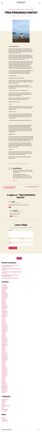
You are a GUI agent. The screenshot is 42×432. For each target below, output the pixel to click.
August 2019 (4, 345)
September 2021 (5, 315)
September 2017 (5, 374)
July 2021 (3, 317)
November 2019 (5, 341)
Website (10, 242)
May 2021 (3, 320)
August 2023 (4, 298)
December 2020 (5, 326)
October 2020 (4, 329)
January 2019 (4, 354)
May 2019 (3, 349)
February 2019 (4, 353)
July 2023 (3, 299)
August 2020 (4, 331)
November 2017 (5, 372)
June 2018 (4, 363)
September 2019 (5, 344)
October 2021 (4, 313)
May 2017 (3, 379)
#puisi (3, 406)
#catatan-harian (11, 9)
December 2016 (5, 386)
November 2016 (5, 387)
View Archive (15, 180)
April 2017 (3, 381)
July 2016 (3, 392)
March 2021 (4, 322)
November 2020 (5, 327)
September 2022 (5, 307)
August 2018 (4, 360)
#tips (3, 408)
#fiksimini (18, 9)
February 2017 (4, 383)
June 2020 (4, 334)
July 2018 (3, 362)
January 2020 (4, 339)
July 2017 (3, 377)
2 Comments (29, 15)
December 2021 (5, 311)
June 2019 (4, 348)
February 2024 (4, 293)
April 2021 (3, 321)
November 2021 (5, 312)
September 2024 (5, 288)
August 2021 (4, 316)
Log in (3, 417)
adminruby (14, 15)
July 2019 (3, 346)
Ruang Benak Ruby (21, 2)
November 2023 (5, 296)
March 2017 (4, 382)
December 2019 (5, 340)
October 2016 (4, 388)
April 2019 (4, 350)
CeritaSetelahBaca (5, 409)
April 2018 (4, 365)
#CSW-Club (4, 400)
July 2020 (3, 332)
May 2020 (3, 335)
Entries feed (4, 418)
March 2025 (4, 284)
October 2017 (4, 373)
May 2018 (3, 364)
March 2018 (4, 367)
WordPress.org (4, 421)
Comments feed (5, 419)
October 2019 (4, 343)
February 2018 (4, 368)
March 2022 (4, 310)
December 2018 (5, 355)
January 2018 (4, 369)
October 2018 (4, 358)
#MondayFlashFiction (29, 9)
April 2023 (4, 302)
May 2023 (3, 301)
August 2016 (4, 391)
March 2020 (4, 336)
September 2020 (5, 330)
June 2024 (4, 289)
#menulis (22, 9)
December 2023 (5, 294)
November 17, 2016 (22, 15)
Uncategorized (4, 410)
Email (22, 238)
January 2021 (4, 325)
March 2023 (4, 303)
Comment (10, 230)
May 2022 (3, 308)
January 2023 (4, 306)
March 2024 (4, 292)
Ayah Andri (4, 271)
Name (10, 238)
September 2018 (5, 359)
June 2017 (4, 378)
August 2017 (4, 376)
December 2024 (5, 287)
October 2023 (4, 297)
